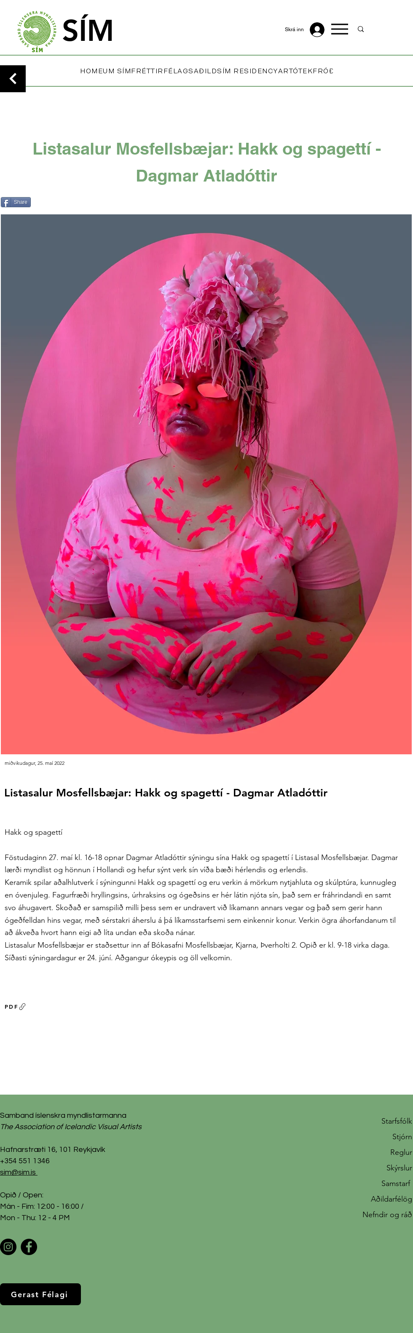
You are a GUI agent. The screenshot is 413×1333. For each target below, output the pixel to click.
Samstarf (396, 1183)
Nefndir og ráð (387, 1214)
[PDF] (15, 1007)
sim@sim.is (18, 1172)
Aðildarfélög (391, 1199)
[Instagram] (8, 1247)
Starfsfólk (396, 1121)
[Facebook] (29, 1247)
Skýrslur (399, 1168)
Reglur (401, 1152)
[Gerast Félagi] (40, 1294)
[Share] (16, 202)
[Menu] (339, 29)
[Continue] (13, 78)
